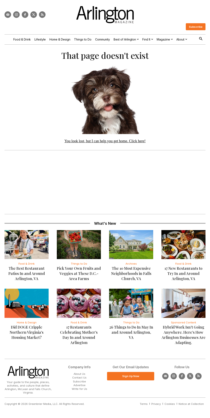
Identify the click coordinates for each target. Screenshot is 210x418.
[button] (200, 39)
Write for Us (79, 390)
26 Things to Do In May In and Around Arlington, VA (131, 334)
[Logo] (105, 14)
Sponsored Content (183, 324)
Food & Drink (26, 265)
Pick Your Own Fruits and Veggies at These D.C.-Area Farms (79, 275)
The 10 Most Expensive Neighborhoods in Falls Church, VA (131, 275)
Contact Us (79, 379)
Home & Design (27, 324)
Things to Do (79, 265)
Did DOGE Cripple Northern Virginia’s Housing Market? (26, 334)
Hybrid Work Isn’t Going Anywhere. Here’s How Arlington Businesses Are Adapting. (183, 336)
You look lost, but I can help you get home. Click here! (105, 142)
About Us (79, 375)
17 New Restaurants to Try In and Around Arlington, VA (183, 275)
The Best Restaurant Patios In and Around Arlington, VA (26, 275)
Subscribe (79, 382)
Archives (131, 265)
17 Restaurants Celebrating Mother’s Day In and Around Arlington (79, 336)
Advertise (79, 386)
